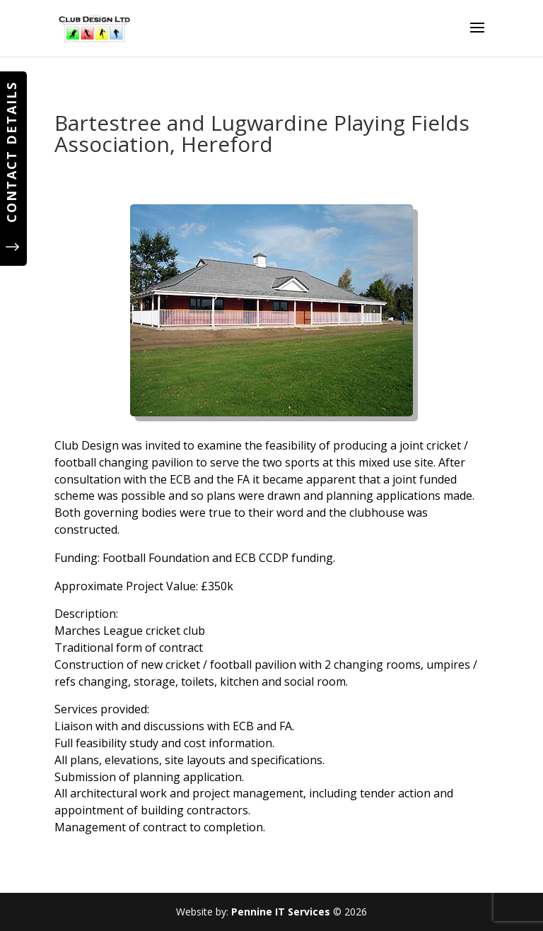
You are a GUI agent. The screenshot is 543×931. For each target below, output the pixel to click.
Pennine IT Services (280, 911)
